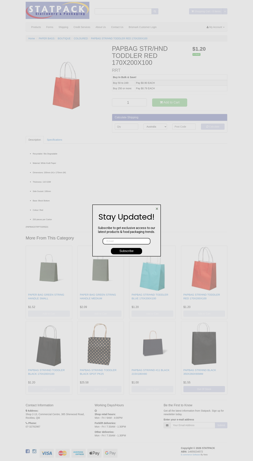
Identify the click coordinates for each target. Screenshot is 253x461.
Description (34, 139)
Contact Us (117, 27)
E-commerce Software (190, 455)
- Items (206, 11)
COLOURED (81, 38)
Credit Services (81, 27)
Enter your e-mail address (179, 419)
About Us (101, 27)
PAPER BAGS (46, 38)
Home (31, 38)
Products (36, 27)
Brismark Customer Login (143, 27)
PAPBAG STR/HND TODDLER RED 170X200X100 (119, 38)
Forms (49, 27)
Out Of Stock (204, 389)
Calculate (212, 126)
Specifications (54, 139)
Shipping (63, 27)
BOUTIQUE (64, 38)
